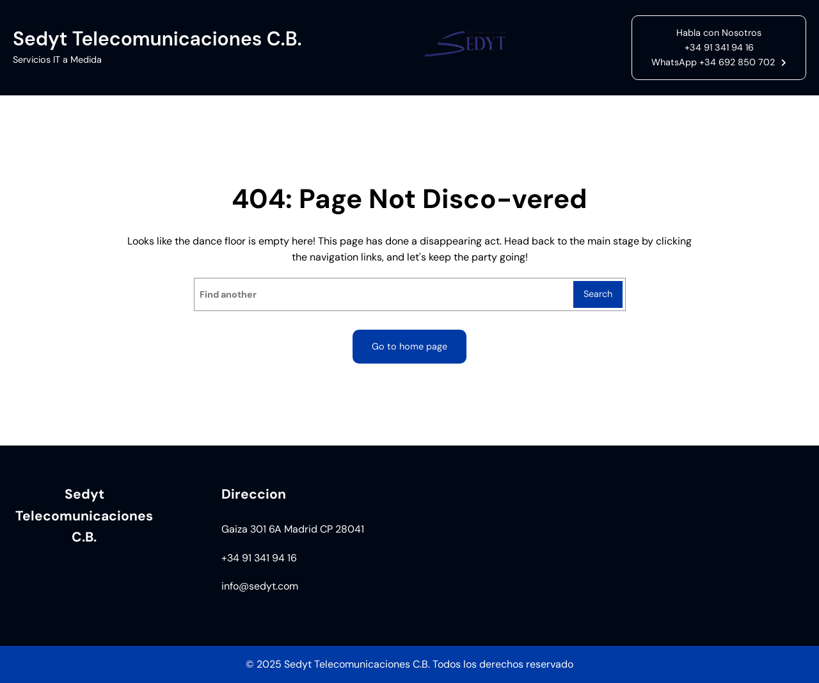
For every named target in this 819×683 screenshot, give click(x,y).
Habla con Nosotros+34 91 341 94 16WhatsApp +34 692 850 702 (713, 47)
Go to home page (409, 346)
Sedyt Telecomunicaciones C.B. (157, 38)
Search (598, 294)
